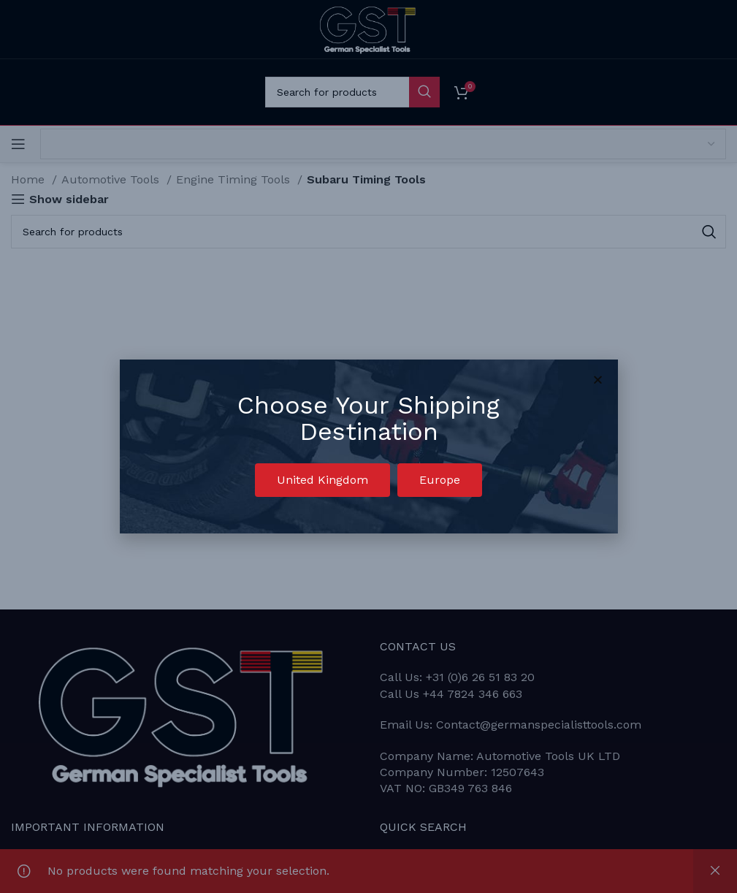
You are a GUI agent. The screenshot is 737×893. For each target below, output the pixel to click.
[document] (368, 446)
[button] (322, 480)
